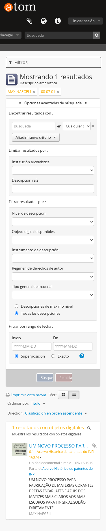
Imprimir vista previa (26, 394)
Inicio (16, 337)
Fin (55, 337)
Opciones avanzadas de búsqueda (53, 102)
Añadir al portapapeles (94, 446)
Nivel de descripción (29, 213)
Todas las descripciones (37, 313)
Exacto (60, 356)
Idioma (43, 21)
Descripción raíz (25, 180)
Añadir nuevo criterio (36, 137)
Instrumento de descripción (35, 249)
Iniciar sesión (84, 20)
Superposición (30, 356)
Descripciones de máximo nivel (44, 306)
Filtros (18, 62)
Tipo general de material (32, 286)
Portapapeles (29, 21)
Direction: (15, 413)
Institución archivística (30, 161)
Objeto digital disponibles (33, 231)
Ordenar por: (18, 403)
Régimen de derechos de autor (37, 268)
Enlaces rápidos (58, 21)
